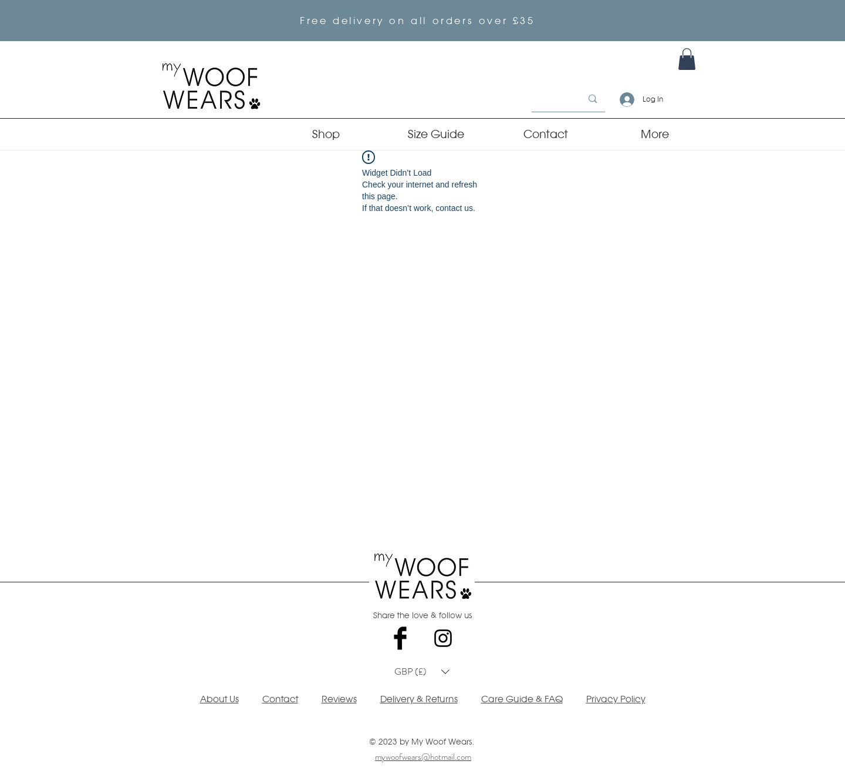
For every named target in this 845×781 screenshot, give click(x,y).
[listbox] (422, 671)
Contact (280, 699)
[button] (422, 671)
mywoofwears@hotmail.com (423, 756)
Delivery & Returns (419, 699)
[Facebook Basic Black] (400, 638)
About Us (219, 699)
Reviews (339, 699)
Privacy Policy (615, 699)
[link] (687, 59)
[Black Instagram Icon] (443, 638)
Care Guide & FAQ (522, 699)
